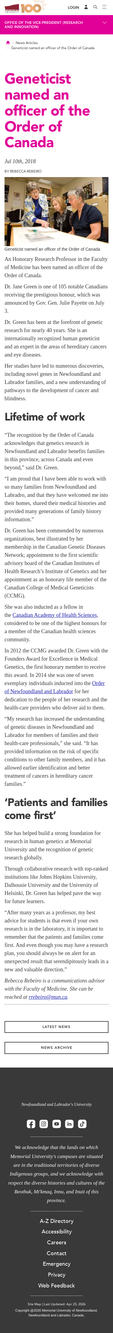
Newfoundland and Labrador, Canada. (57, 1315)
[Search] (95, 8)
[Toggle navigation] (104, 7)
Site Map (34, 1304)
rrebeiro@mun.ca (48, 997)
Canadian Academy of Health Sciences (55, 615)
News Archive (56, 1048)
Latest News (56, 1027)
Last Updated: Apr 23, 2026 (65, 1304)
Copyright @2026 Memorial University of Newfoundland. (56, 1310)
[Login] (73, 8)
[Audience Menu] (86, 8)
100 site (34, 7)
